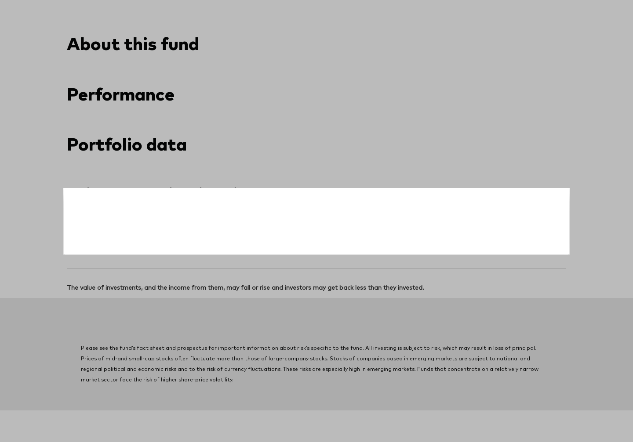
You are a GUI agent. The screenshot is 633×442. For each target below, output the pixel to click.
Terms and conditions (335, 414)
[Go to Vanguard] (90, 348)
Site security (277, 414)
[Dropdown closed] (98, 8)
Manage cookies (399, 414)
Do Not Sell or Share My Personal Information (184, 414)
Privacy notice (87, 414)
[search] (543, 41)
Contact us (525, 8)
